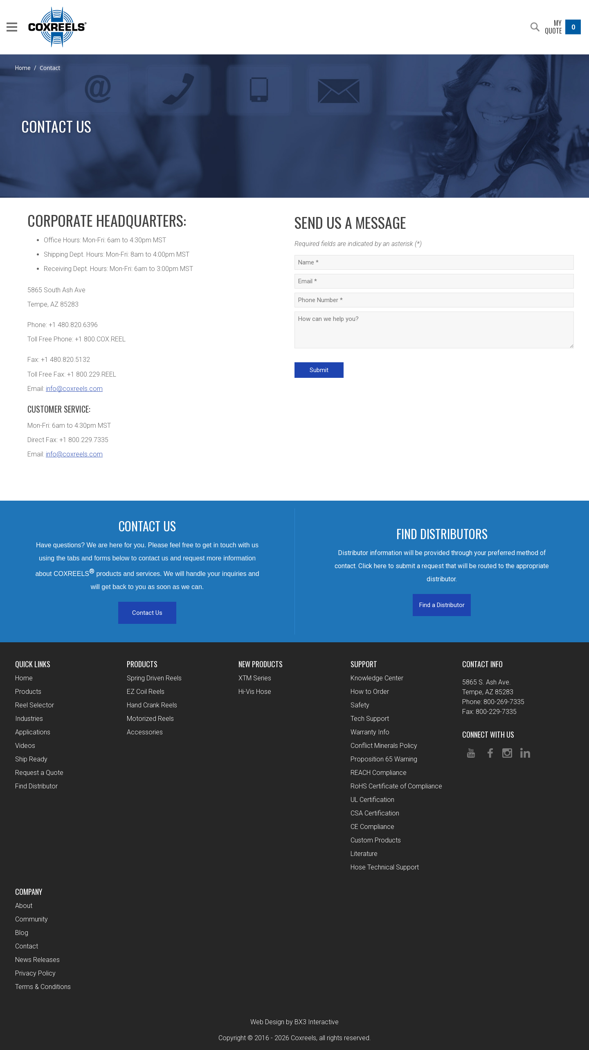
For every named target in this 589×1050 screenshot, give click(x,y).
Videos (25, 746)
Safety (360, 705)
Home (23, 68)
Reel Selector (34, 705)
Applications (32, 732)
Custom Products (376, 840)
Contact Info (482, 664)
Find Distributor (36, 786)
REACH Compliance (379, 773)
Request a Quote (39, 773)
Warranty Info (370, 732)
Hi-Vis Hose (254, 691)
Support (364, 664)
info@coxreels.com (74, 389)
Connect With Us (488, 734)
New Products (260, 664)
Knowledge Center (377, 678)
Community (31, 919)
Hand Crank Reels (152, 705)
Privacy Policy (35, 973)
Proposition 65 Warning (384, 759)
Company (28, 891)
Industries (29, 719)
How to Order (370, 691)
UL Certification (372, 800)
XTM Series (254, 678)
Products (28, 691)
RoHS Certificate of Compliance (396, 786)
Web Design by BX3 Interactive (294, 1022)
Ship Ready (31, 759)
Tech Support (370, 719)
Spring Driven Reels (154, 678)
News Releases (37, 960)
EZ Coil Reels (145, 691)
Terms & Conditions (43, 987)
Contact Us (147, 612)
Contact (26, 946)
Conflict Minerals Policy (384, 746)
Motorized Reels (150, 719)
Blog (21, 933)
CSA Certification (375, 813)
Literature (364, 854)
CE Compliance (372, 827)
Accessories (145, 732)
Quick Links (32, 664)
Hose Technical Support (385, 867)
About (23, 906)
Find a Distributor (442, 605)
